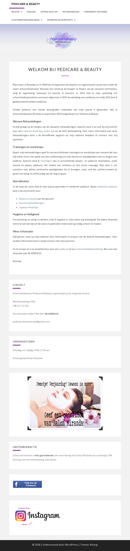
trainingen (46, 160)
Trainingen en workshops (60, 19)
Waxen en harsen (28, 198)
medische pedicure (107, 186)
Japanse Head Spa (49, 11)
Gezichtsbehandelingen (31, 202)
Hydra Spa (49, 131)
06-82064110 (51, 313)
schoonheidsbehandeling (89, 249)
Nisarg (94, 544)
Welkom (15, 11)
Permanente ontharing (95, 11)
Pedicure (31, 11)
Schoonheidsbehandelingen (25, 19)
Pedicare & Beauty (25, 4)
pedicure (63, 249)
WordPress (71, 544)
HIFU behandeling (71, 11)
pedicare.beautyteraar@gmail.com (31, 321)
